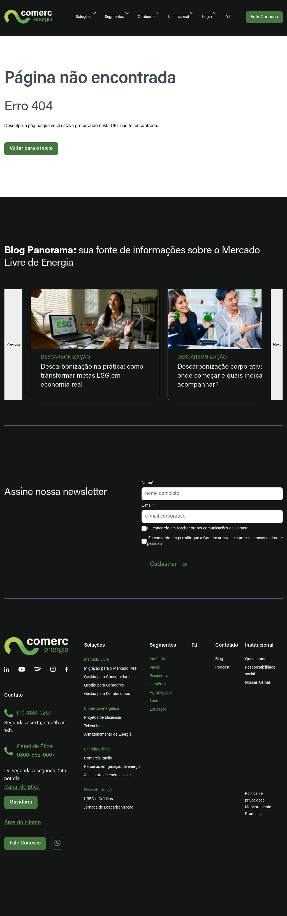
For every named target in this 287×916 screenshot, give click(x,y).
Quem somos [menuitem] (257, 659)
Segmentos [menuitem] (114, 17)
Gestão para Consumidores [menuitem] (107, 677)
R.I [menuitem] (227, 17)
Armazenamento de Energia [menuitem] (107, 735)
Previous (13, 344)
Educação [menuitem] (158, 710)
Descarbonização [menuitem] (99, 790)
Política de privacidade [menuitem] (255, 797)
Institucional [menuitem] (178, 17)
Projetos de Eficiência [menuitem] (102, 718)
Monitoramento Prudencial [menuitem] (248, 810)
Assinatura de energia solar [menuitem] (107, 775)
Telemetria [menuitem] (92, 726)
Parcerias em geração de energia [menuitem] (112, 767)
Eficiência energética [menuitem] (101, 709)
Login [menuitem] (207, 17)
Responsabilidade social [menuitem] (260, 670)
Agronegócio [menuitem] (161, 693)
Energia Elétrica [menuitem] (97, 749)
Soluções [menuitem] (83, 17)
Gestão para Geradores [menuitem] (104, 685)
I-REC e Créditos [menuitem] (98, 799)
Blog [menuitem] (219, 659)
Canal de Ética (22, 787)
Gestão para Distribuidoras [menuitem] (107, 694)
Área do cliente (22, 823)
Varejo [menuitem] (155, 667)
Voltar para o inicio (31, 148)
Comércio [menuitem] (158, 684)
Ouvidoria (21, 802)
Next (277, 344)
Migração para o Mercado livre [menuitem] (110, 669)
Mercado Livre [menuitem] (96, 660)
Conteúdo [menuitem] (146, 17)
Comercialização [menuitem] (98, 758)
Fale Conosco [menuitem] (264, 17)
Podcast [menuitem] (222, 667)
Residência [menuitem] (159, 676)
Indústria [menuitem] (157, 659)
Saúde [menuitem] (155, 701)
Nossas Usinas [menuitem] (258, 683)
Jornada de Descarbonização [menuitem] (108, 807)
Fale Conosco (25, 843)
